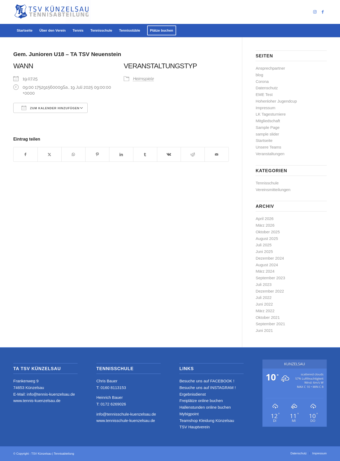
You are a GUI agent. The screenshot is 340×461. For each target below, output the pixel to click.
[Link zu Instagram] (315, 12)
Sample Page (267, 127)
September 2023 (270, 278)
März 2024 (265, 271)
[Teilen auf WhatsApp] (73, 154)
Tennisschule (267, 183)
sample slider (267, 134)
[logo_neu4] (52, 12)
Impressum (265, 107)
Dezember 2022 (270, 291)
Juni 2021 (264, 330)
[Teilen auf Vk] (169, 154)
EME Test (264, 94)
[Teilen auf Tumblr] (145, 154)
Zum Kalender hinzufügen (50, 107)
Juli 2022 (263, 297)
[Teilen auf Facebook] (25, 154)
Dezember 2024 (270, 258)
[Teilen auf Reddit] (193, 154)
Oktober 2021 (268, 317)
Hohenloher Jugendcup (276, 101)
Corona (262, 81)
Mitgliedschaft (268, 121)
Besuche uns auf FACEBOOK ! (206, 381)
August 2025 (267, 238)
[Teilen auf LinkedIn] (121, 154)
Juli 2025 (263, 245)
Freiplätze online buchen (201, 400)
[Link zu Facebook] (323, 12)
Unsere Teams (268, 147)
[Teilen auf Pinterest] (97, 154)
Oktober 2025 (268, 232)
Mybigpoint (189, 414)
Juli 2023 (263, 284)
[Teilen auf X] (49, 154)
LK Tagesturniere (271, 114)
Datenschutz (267, 88)
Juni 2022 (264, 304)
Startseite (264, 140)
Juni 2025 (264, 251)
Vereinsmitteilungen (273, 189)
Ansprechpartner (270, 68)
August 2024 (267, 265)
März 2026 (265, 225)
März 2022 (265, 310)
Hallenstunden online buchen (205, 407)
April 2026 (265, 218)
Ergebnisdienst (192, 394)
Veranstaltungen (270, 153)
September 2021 (270, 324)
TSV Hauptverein (194, 427)
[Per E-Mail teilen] (216, 154)
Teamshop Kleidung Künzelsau (206, 420)
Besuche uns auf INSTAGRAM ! (207, 387)
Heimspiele (143, 78)
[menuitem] (24, 30)
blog (259, 75)
